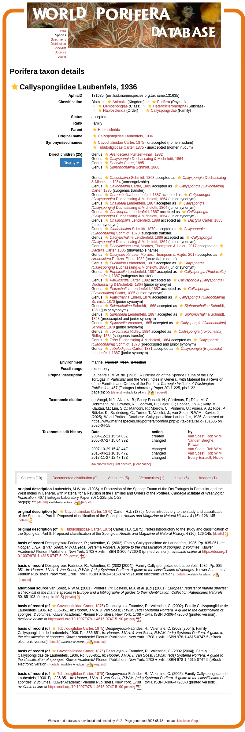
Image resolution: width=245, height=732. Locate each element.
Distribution (58, 43)
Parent (76, 130)
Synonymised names (64, 142)
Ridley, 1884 (126, 331)
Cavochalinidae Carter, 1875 (117, 142)
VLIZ (119, 721)
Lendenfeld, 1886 (133, 237)
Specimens (58, 39)
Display (71, 163)
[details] (116, 392)
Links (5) (182, 478)
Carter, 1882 (126, 280)
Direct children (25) (65, 154)
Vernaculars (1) (151, 478)
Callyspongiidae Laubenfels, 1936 (122, 136)
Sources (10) (31, 478)
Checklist (60, 48)
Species (60, 35)
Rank (77, 123)
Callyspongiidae (160, 110)
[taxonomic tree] (102, 464)
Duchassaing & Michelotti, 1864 (143, 159)
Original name (70, 136)
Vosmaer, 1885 (127, 323)
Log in (62, 56)
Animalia (116, 102)
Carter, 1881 (128, 348)
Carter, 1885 (123, 163)
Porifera (160, 102)
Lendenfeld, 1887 (132, 195)
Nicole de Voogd (188, 721)
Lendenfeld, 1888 (131, 220)
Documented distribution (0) (75, 478)
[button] (15, 86)
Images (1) (208, 478)
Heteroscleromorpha (166, 106)
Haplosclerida (111, 110)
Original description (65, 375)
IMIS (59, 597)
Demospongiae (112, 106)
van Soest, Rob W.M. (205, 436)
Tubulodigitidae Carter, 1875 (117, 147)
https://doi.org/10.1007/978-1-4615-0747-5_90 (85, 619)
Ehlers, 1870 (127, 297)
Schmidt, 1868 (131, 167)
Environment (71, 362)
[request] (161, 392)
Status (76, 117)
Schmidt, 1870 (129, 229)
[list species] (123, 464)
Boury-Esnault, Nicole (205, 457)
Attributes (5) (118, 478)
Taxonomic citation (65, 400)
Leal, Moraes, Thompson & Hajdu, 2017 (150, 246)
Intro (63, 31)
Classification (70, 102)
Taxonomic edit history (62, 432)
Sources (60, 52)
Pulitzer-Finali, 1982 (133, 154)
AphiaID (75, 95)
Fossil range (71, 369)
